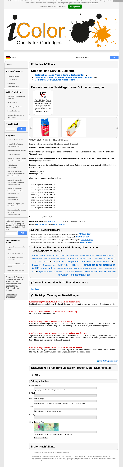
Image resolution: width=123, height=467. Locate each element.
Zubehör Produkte (13, 86)
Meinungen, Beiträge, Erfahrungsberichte (55, 80)
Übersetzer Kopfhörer (16, 270)
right (117, 128)
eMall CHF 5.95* (59, 225)
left (31, 128)
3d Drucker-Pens (16, 253)
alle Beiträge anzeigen (108, 361)
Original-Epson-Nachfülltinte (17, 150)
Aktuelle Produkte (13, 76)
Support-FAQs (12, 102)
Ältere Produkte (13, 80)
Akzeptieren (75, 6)
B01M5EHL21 (80, 221)
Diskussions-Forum (14, 111)
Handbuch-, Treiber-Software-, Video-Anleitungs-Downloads (64, 77)
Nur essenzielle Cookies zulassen (53, 6)
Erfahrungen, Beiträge (15, 107)
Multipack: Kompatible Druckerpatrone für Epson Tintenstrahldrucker (16, 182)
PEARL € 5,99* (54, 221)
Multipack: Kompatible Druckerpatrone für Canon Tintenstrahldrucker (16, 191)
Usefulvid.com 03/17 (43, 112)
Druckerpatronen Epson (15, 140)
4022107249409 (70, 221)
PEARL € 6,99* (85, 234)
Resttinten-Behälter (14, 154)
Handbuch (35, 289)
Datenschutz (93, 3)
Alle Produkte (12, 83)
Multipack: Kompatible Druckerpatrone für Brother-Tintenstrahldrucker (17, 174)
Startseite (79, 57)
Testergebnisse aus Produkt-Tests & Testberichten (59, 75)
